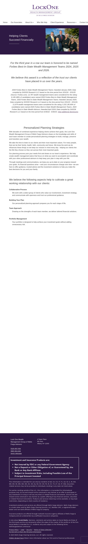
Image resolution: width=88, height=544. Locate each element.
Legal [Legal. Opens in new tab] (22, 530)
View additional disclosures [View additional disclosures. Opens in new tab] (68, 112)
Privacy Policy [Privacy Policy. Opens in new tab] (14, 530)
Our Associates (16, 22)
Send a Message (16, 453)
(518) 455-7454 (16, 448)
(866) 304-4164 (16, 451)
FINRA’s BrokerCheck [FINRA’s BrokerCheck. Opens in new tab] (16, 538)
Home (5, 22)
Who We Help (42, 22)
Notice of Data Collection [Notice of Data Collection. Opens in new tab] (43, 530)
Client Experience (57, 22)
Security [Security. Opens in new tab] (29, 530)
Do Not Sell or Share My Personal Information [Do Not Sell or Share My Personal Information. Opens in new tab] (25, 532)
